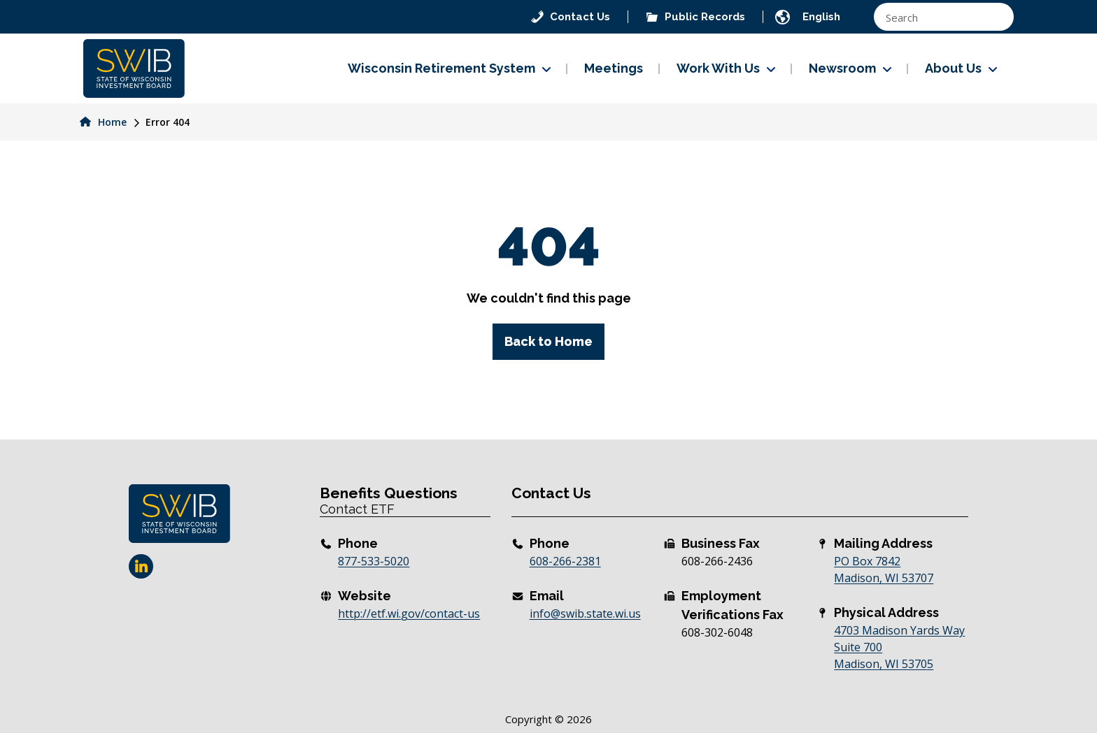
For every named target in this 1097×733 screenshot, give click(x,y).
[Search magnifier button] (996, 17)
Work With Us (718, 68)
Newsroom (842, 68)
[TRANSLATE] (834, 17)
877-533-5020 (373, 561)
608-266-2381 (565, 561)
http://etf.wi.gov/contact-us (409, 613)
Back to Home (548, 341)
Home (103, 122)
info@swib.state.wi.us (585, 613)
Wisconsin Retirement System (441, 68)
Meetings (613, 68)
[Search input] (932, 16)
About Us (953, 68)
